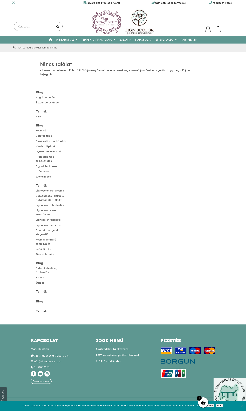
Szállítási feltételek (108, 361)
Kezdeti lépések (45, 146)
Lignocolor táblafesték (50, 205)
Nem (219, 405)
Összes (40, 282)
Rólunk (125, 39)
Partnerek (188, 39)
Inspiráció (164, 39)
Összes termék (45, 254)
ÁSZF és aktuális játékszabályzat (117, 355)
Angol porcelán (45, 97)
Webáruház (65, 39)
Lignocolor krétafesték (50, 190)
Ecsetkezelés (44, 135)
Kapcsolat (143, 39)
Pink (38, 116)
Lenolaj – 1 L (43, 249)
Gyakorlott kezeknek (48, 151)
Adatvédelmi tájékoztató (112, 349)
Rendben (208, 405)
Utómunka (42, 171)
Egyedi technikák (46, 166)
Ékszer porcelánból (47, 102)
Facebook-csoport (41, 381)
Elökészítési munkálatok (51, 141)
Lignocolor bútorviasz (49, 225)
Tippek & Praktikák (96, 39)
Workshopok (43, 176)
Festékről (41, 130)
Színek (40, 277)
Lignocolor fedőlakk (48, 219)
